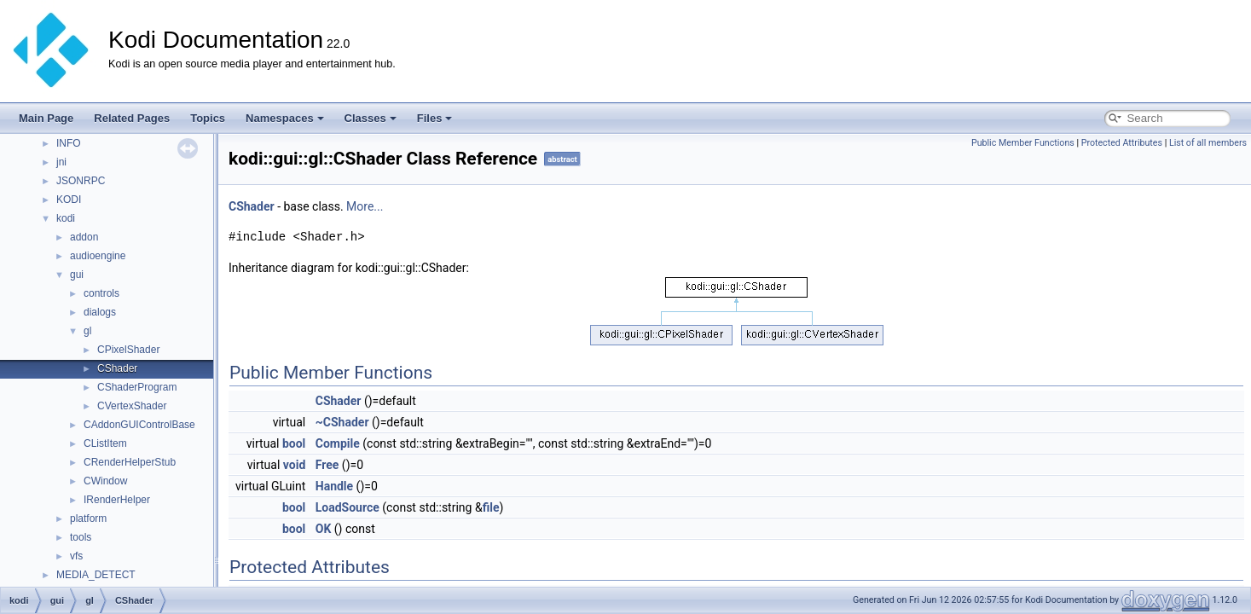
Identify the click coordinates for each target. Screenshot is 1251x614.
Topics (207, 118)
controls (101, 293)
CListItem (105, 443)
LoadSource (347, 507)
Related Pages (132, 118)
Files (435, 118)
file (491, 507)
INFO (68, 143)
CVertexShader (131, 406)
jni (61, 162)
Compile (338, 443)
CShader (117, 368)
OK (324, 529)
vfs (76, 556)
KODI (68, 200)
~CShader (342, 422)
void (294, 465)
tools (80, 537)
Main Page (46, 118)
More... (364, 206)
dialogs (100, 312)
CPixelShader (128, 350)
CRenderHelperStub (130, 462)
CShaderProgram (137, 387)
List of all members (1208, 142)
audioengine (97, 256)
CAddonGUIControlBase (139, 425)
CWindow (105, 481)
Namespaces (285, 118)
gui (77, 275)
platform (88, 518)
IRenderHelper (117, 500)
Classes (371, 118)
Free (327, 465)
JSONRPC (80, 181)
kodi (65, 218)
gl (87, 331)
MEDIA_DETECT (96, 575)
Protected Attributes (1121, 142)
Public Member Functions (1022, 142)
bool (293, 443)
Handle (334, 486)
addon (84, 237)
